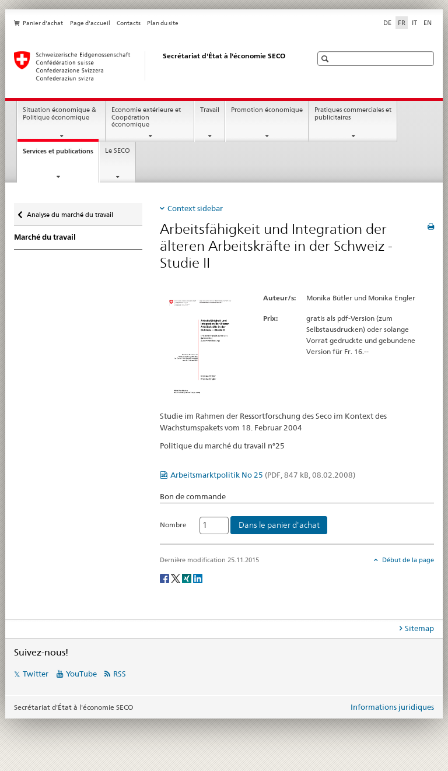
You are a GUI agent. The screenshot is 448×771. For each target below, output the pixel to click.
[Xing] (187, 577)
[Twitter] (176, 577)
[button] (326, 58)
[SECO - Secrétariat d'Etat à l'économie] (151, 65)
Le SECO (117, 151)
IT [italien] (414, 23)
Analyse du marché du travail (69, 212)
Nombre (173, 524)
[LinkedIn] (197, 577)
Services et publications (61, 154)
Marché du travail (45, 237)
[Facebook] (165, 577)
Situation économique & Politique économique (59, 113)
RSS (119, 673)
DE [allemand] (387, 23)
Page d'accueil (90, 23)
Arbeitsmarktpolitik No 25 (262, 474)
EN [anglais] (428, 23)
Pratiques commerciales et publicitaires (352, 113)
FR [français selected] (401, 23)
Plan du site (162, 23)
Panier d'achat (43, 23)
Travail (209, 110)
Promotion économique (267, 110)
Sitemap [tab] (419, 628)
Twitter (35, 673)
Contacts (129, 23)
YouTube (81, 673)
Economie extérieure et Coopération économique (146, 117)
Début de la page (407, 560)
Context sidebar (195, 208)
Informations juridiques (392, 707)
